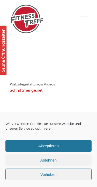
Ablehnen (48, 160)
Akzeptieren (48, 146)
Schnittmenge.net (26, 90)
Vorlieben (48, 174)
